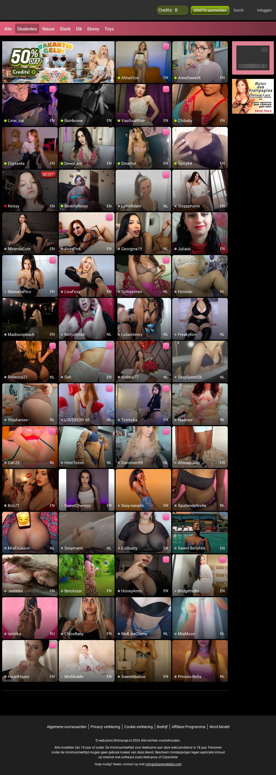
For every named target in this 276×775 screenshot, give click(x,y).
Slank (65, 29)
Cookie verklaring (138, 724)
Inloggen (264, 11)
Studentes (27, 29)
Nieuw (48, 29)
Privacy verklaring (105, 724)
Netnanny (150, 755)
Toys (109, 29)
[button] (242, 11)
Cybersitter (170, 755)
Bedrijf (162, 724)
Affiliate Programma (188, 724)
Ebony (93, 29)
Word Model (219, 724)
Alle (8, 29)
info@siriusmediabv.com (164, 762)
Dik (79, 29)
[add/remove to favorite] (120, 43)
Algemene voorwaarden (67, 724)
